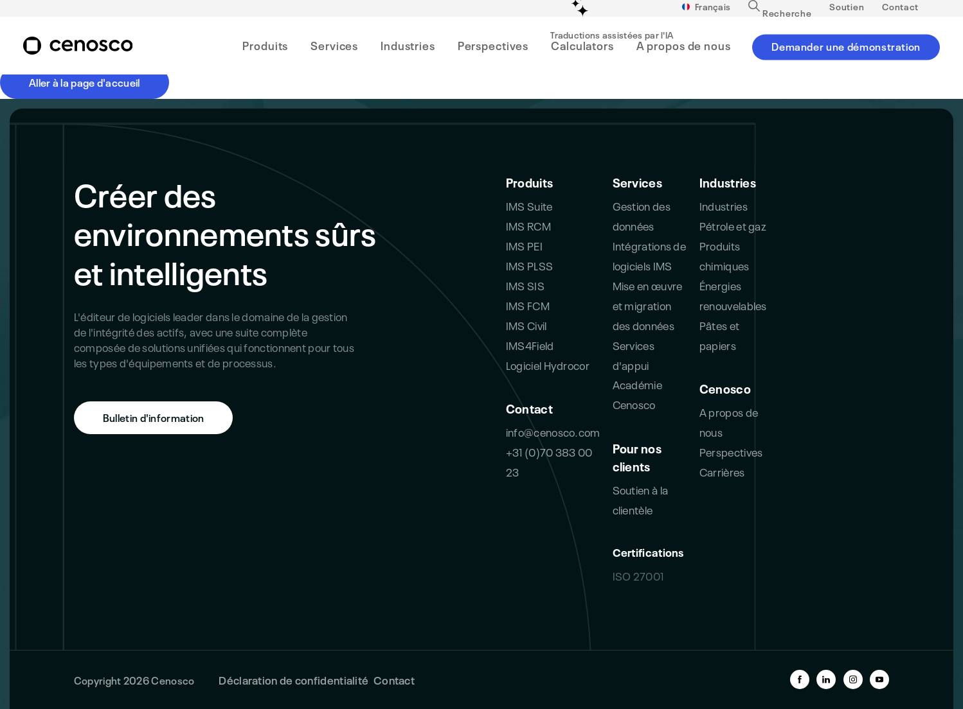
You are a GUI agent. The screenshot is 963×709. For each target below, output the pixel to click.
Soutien (846, 10)
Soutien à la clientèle (641, 499)
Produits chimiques (724, 255)
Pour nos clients (637, 457)
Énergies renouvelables (733, 295)
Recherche (779, 16)
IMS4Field (530, 345)
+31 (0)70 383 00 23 (549, 461)
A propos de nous (728, 421)
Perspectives (731, 451)
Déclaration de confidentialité (293, 679)
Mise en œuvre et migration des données (648, 305)
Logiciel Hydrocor (548, 364)
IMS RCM (528, 225)
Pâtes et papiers (719, 335)
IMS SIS (525, 285)
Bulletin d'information (153, 417)
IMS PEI (524, 245)
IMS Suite (529, 205)
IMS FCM (528, 305)
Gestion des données (641, 215)
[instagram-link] (853, 679)
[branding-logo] (78, 51)
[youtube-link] (879, 679)
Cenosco (725, 388)
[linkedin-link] (826, 679)
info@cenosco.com (553, 431)
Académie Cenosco (637, 394)
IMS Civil (526, 325)
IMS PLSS (529, 265)
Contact (900, 10)
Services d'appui (633, 354)
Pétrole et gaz (732, 225)
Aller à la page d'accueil (84, 81)
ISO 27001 (638, 575)
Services (637, 182)
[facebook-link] (799, 679)
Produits (529, 182)
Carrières (722, 471)
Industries (727, 182)
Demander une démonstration (846, 50)
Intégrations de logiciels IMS (650, 255)
